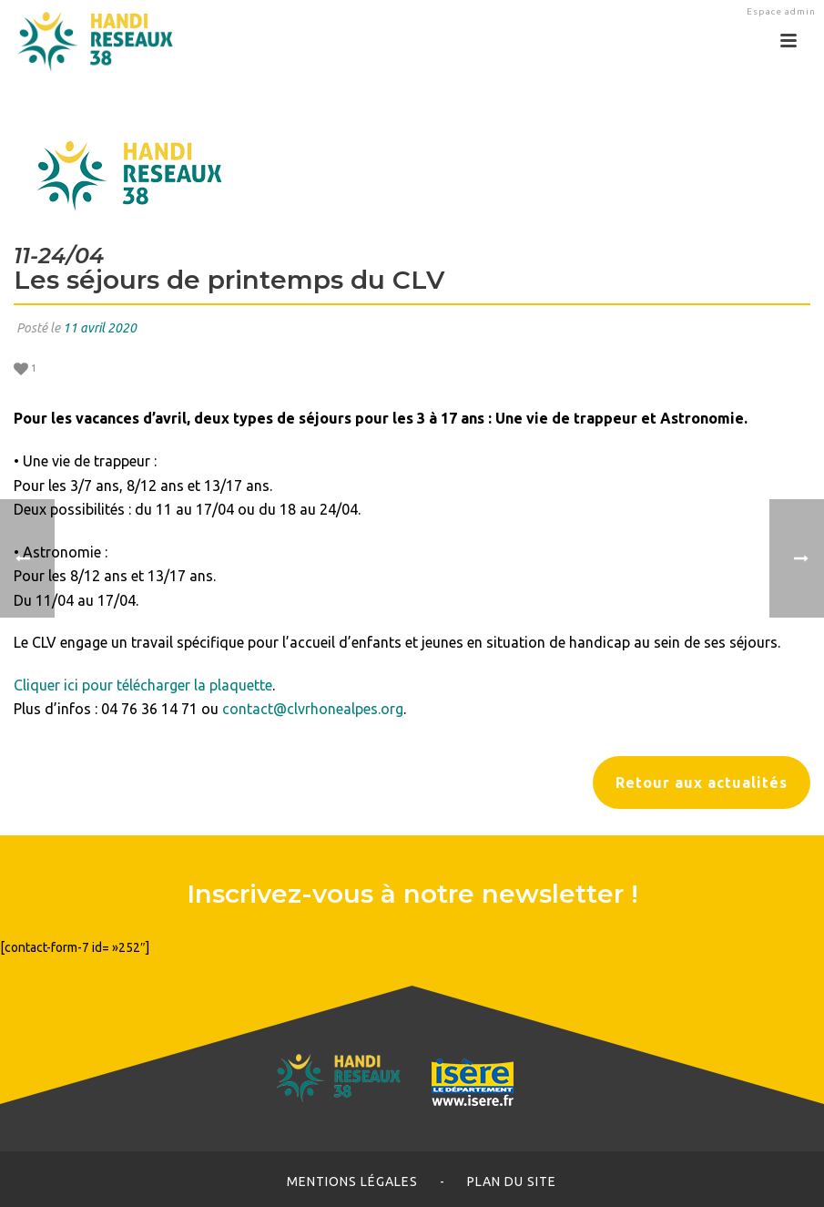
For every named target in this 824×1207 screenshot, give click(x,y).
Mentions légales (352, 1181)
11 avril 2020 (100, 328)
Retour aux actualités (701, 782)
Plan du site (511, 1181)
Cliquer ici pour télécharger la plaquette (143, 685)
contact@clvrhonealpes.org (312, 709)
